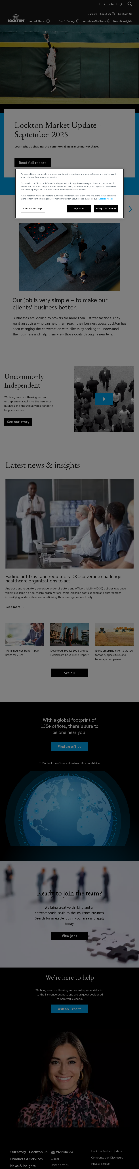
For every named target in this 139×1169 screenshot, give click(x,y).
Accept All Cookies (106, 208)
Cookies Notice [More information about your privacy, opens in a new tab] (105, 198)
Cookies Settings (32, 208)
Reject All (79, 208)
